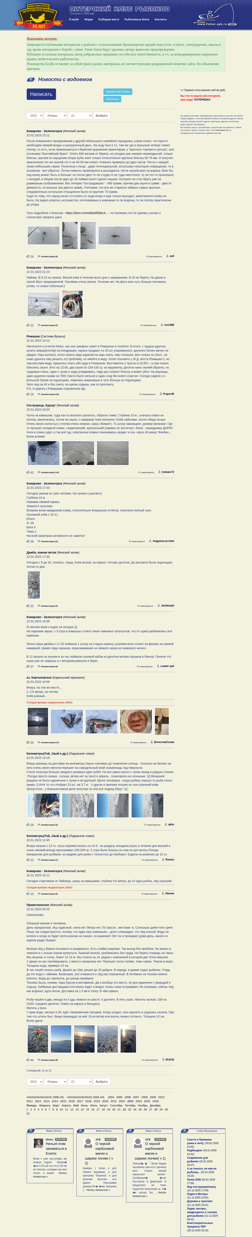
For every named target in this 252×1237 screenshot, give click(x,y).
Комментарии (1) (48, 860)
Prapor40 (167, 393)
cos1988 (167, 324)
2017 (80, 1101)
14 (82, 1109)
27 (150, 1109)
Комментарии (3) (48, 541)
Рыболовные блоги (137, 19)
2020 (105, 1101)
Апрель (66, 1105)
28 (155, 1109)
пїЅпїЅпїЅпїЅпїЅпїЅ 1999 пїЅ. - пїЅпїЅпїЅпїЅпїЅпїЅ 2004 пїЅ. (66, 1097)
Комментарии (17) (48, 742)
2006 (128, 1097)
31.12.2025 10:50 (198, 1197)
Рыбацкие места (108, 19)
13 (77, 1109)
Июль (93, 1105)
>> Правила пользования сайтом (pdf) (202, 90)
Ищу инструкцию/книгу (201, 1186)
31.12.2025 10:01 (198, 1205)
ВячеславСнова (162, 742)
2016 (72, 1101)
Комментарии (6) (48, 256)
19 (108, 1109)
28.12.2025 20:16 (198, 1230)
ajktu (169, 824)
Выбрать (102, 115)
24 (134, 1109)
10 (61, 1109)
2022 (122, 1101)
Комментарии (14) (48, 472)
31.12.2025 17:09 (198, 1190)
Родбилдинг (194, 1150)
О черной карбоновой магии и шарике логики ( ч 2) (99, 1153)
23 (129, 1109)
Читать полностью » (98, 1190)
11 (66, 1109)
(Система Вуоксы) (46, 336)
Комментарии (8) (48, 1060)
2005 (119, 1097)
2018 (88, 1101)
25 (140, 1109)
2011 (30, 1101)
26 (145, 1109)
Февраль (45, 1105)
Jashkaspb (165, 605)
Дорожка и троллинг (200, 1201)
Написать (41, 94)
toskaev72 (166, 472)
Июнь (84, 1105)
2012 (38, 1101)
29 (161, 1109)
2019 (97, 1101)
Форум (88, 19)
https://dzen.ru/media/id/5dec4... (87, 213)
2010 (161, 1097)
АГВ (98, 1139)
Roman (168, 859)
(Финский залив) (56, 131)
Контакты (161, 19)
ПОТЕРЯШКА (202, 99)
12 (71, 1109)
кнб (170, 256)
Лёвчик (168, 893)
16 (92, 1109)
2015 (63, 1101)
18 (103, 1109)
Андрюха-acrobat (161, 541)
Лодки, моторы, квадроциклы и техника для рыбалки (202, 1212)
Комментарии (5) (48, 666)
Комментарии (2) (48, 325)
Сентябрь (116, 1105)
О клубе (74, 19)
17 (98, 1109)
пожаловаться (154, 256)
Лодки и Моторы (197, 1194)
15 (87, 1109)
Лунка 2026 (194, 1179)
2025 (147, 1101)
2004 (111, 1097)
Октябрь (130, 1105)
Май (76, 1105)
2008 (144, 1097)
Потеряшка (112, 99)
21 (119, 1109)
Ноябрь (143, 1105)
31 (28, 1113)
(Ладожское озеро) (61, 753)
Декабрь (155, 1105)
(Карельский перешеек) (56, 677)
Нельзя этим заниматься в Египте (56, 1148)
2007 (136, 1097)
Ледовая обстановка (118, 91)
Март (56, 1105)
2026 (155, 1101)
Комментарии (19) (48, 394)
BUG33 (168, 1059)
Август (103, 1105)
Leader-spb (165, 666)
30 (166, 1109)
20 (114, 1109)
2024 (139, 1101)
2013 (46, 1101)
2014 (55, 1101)
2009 (153, 1097)
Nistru (49, 1139)
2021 (113, 1101)
